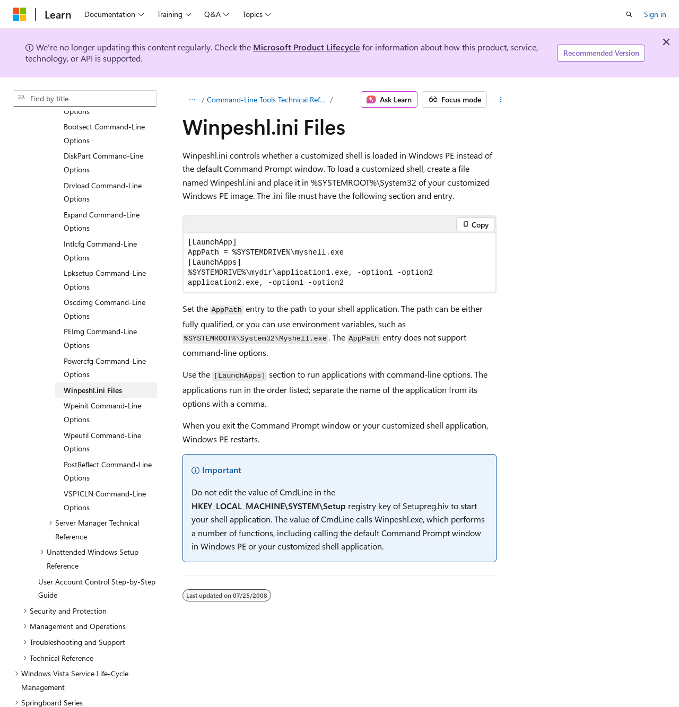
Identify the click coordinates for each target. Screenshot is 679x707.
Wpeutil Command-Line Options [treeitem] (102, 398)
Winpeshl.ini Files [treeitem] (93, 346)
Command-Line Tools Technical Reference (267, 99)
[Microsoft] (20, 14)
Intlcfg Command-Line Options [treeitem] (100, 207)
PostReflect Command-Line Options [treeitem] (108, 427)
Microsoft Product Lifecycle (306, 47)
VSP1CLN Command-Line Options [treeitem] (105, 456)
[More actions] (500, 99)
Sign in (655, 14)
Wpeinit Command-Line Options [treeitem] (102, 368)
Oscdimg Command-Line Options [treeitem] (104, 265)
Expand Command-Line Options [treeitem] (102, 177)
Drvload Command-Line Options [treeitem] (103, 148)
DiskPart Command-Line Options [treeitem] (103, 118)
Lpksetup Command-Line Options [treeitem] (105, 236)
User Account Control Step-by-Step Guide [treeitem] (96, 544)
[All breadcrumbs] (191, 99)
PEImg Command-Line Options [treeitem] (100, 294)
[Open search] (629, 14)
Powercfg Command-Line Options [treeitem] (105, 324)
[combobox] (85, 98)
